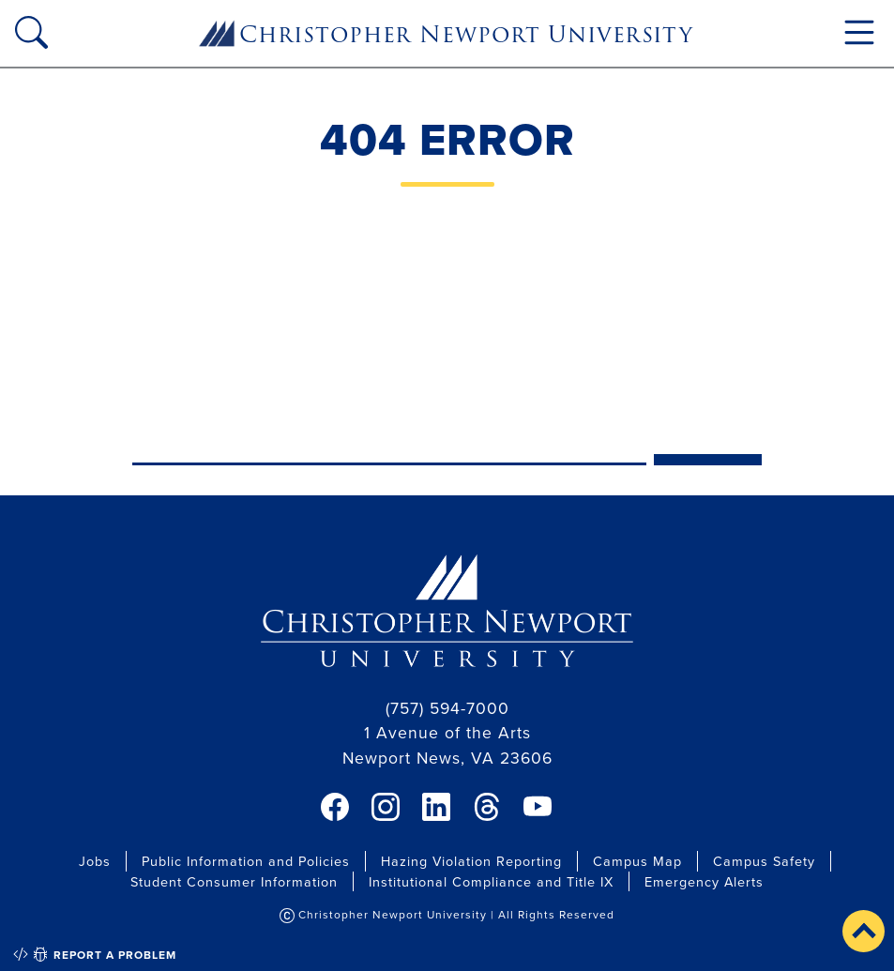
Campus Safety (764, 861)
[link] (335, 807)
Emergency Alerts (704, 881)
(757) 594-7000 (447, 708)
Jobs (95, 861)
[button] (863, 931)
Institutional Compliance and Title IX (491, 881)
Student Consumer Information (234, 881)
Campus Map (637, 861)
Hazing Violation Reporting (471, 861)
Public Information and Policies (246, 861)
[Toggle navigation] (859, 32)
